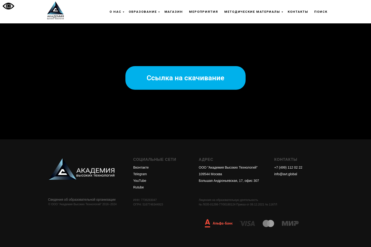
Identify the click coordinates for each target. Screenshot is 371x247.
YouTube (139, 181)
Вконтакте (141, 167)
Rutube (138, 187)
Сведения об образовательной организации (81, 199)
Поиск (320, 11)
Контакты (298, 11)
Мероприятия (203, 11)
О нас (115, 11)
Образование (143, 11)
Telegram (140, 174)
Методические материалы (252, 11)
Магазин (173, 11)
